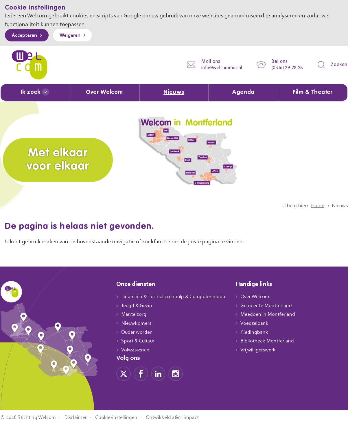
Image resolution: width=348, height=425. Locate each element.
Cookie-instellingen (123, 417)
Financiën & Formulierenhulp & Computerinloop (176, 296)
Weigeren (74, 36)
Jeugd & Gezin (138, 305)
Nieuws (173, 92)
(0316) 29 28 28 (285, 67)
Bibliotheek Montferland (273, 341)
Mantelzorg (134, 314)
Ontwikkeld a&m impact (181, 417)
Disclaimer (80, 417)
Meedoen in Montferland (274, 314)
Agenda (243, 92)
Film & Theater (313, 92)
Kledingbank (260, 332)
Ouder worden (137, 332)
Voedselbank (261, 323)
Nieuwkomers (137, 323)
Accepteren (26, 36)
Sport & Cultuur (139, 341)
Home (315, 205)
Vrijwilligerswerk (264, 350)
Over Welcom (104, 92)
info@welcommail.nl (217, 67)
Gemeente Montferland (272, 305)
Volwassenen (136, 350)
